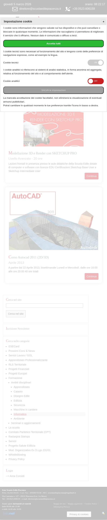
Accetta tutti (53, 43)
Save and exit (103, 21)
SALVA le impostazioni (53, 90)
